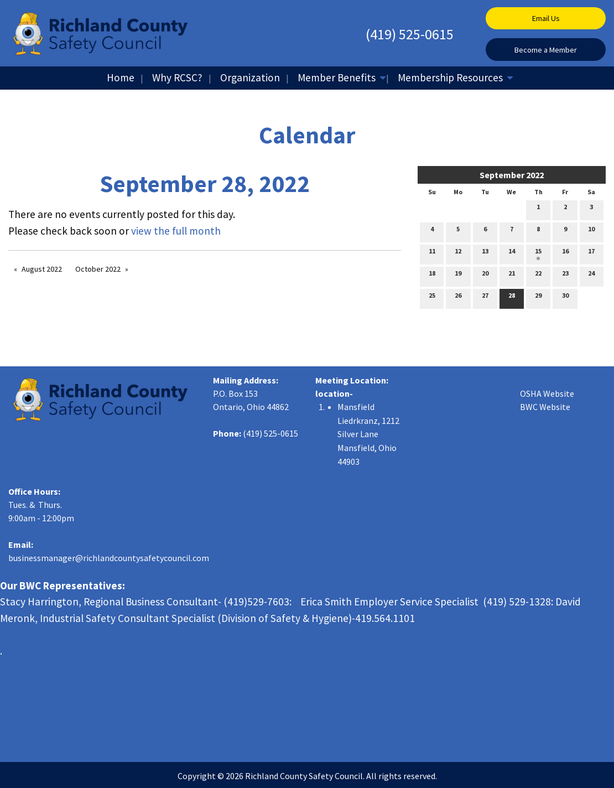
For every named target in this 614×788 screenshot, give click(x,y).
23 (565, 275)
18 (432, 275)
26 (458, 297)
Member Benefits (337, 77)
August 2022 (42, 269)
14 (511, 253)
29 (538, 297)
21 (511, 275)
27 (485, 297)
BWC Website (545, 406)
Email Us (546, 18)
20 (485, 275)
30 (565, 297)
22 (538, 275)
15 (538, 253)
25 (432, 297)
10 (591, 231)
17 (591, 253)
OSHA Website (547, 393)
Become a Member (545, 50)
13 (485, 253)
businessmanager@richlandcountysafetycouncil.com (108, 557)
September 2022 (512, 174)
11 (432, 253)
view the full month (176, 230)
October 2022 (98, 269)
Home (120, 77)
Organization (250, 77)
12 (458, 253)
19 (458, 275)
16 (565, 253)
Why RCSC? (177, 77)
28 (511, 297)
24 (591, 275)
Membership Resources (450, 77)
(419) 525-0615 (410, 34)
